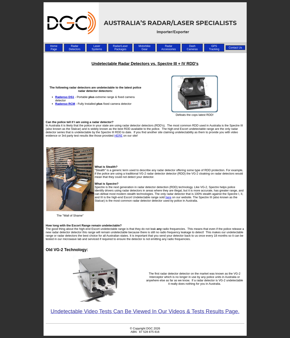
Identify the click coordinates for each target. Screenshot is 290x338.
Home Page (53, 47)
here (168, 197)
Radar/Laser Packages (120, 47)
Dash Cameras (192, 47)
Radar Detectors (74, 47)
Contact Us (235, 47)
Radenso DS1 (64, 97)
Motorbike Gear (145, 47)
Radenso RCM (65, 103)
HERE (118, 135)
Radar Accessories (168, 47)
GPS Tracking (214, 47)
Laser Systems (97, 47)
